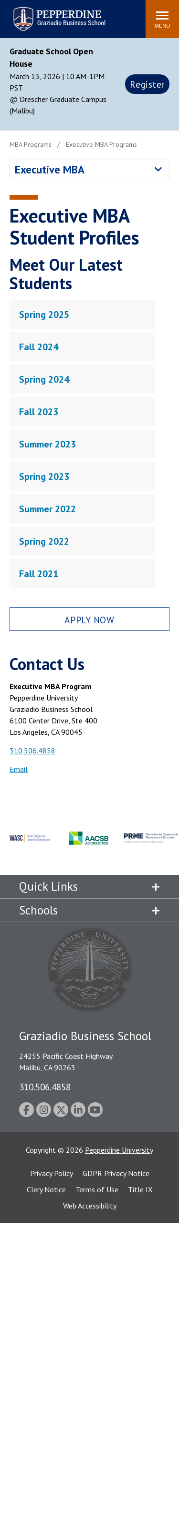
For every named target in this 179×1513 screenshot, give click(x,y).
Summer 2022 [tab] (47, 509)
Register (147, 84)
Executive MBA (49, 169)
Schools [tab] (38, 910)
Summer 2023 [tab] (47, 444)
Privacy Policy (51, 1173)
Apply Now (89, 620)
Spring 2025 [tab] (44, 314)
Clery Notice (46, 1189)
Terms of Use (96, 1189)
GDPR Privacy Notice (116, 1173)
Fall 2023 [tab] (38, 412)
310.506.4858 (32, 750)
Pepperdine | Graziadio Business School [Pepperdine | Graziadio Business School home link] (46, 13)
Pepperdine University (119, 1150)
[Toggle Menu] (162, 19)
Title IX (140, 1189)
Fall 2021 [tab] (38, 574)
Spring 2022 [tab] (44, 541)
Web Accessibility (89, 1205)
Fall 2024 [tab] (38, 347)
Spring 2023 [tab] (44, 476)
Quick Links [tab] (48, 886)
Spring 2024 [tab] (44, 379)
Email (19, 769)
